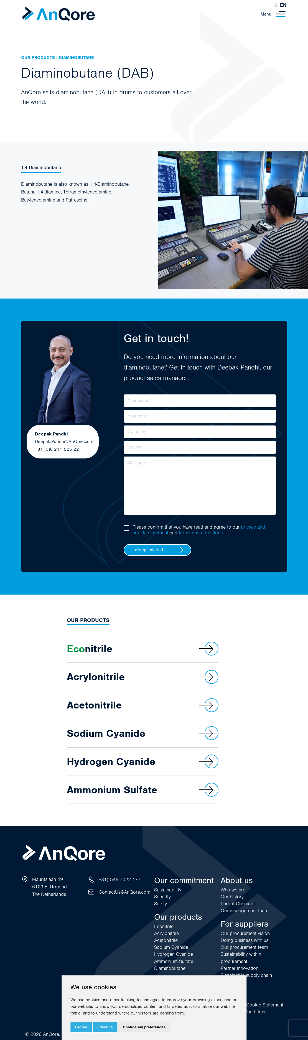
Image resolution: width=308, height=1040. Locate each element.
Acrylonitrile (143, 677)
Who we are (233, 890)
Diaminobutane (169, 968)
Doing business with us (244, 940)
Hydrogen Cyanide (143, 761)
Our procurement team (244, 947)
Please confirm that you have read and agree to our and (199, 530)
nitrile (143, 649)
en (283, 5)
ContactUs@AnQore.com (124, 892)
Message (136, 462)
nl (275, 5)
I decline (105, 1027)
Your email (139, 416)
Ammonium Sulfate (143, 790)
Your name (139, 400)
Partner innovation (239, 968)
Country (135, 447)
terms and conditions (201, 533)
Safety (160, 904)
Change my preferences (144, 1027)
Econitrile (164, 926)
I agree (81, 1027)
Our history (232, 897)
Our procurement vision (245, 933)
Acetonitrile (143, 705)
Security (162, 897)
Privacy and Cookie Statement (252, 1005)
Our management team (244, 911)
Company (137, 431)
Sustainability (167, 890)
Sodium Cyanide (143, 733)
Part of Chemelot (238, 904)
